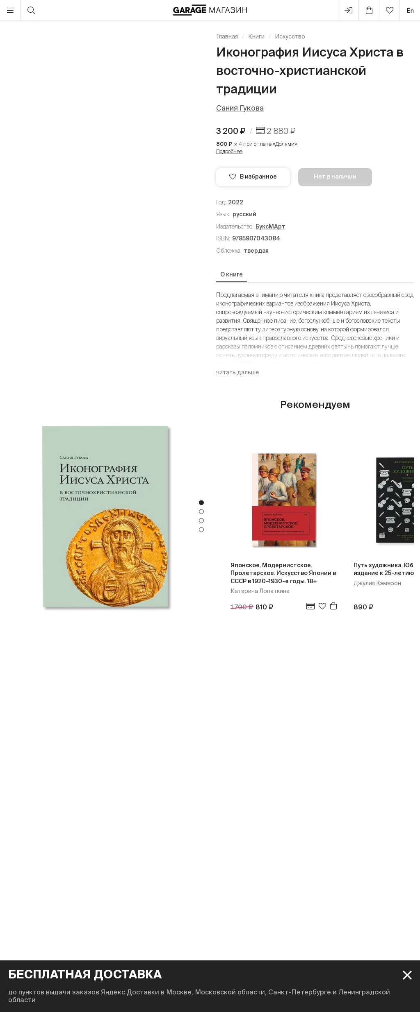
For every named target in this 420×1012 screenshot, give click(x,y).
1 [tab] (201, 502)
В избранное (253, 176)
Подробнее (229, 151)
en (410, 10)
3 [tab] (201, 520)
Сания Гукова (240, 108)
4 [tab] (201, 530)
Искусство (290, 36)
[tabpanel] (105, 516)
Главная (227, 36)
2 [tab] (201, 511)
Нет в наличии (335, 176)
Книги (256, 36)
